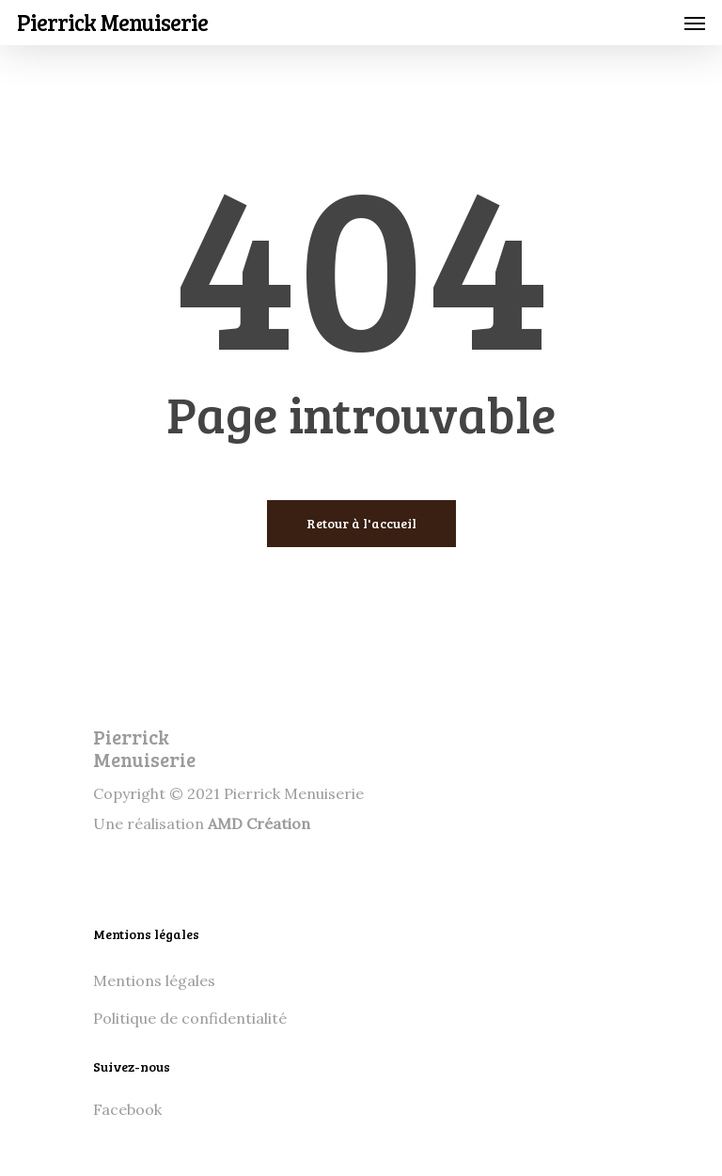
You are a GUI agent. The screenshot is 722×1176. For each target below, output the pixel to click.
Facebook (127, 1109)
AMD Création (259, 823)
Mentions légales (154, 980)
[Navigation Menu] (694, 22)
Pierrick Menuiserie (112, 22)
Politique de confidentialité (190, 1018)
